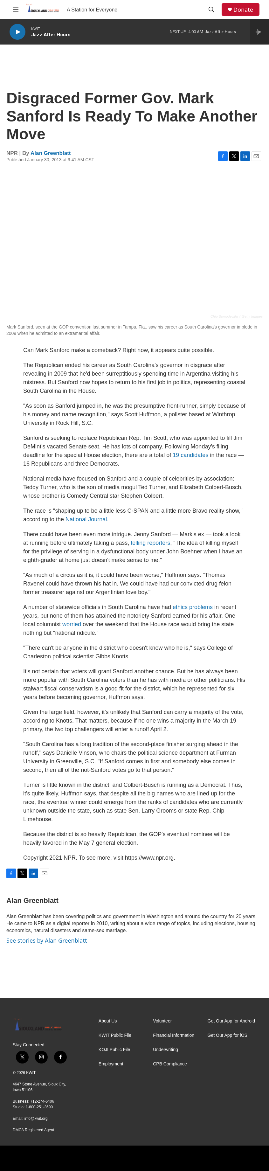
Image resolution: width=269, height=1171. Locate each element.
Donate (243, 9)
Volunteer (162, 1021)
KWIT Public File (115, 1035)
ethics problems (193, 607)
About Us (108, 1021)
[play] (17, 32)
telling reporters (150, 543)
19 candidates (190, 455)
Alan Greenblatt (51, 153)
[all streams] (259, 32)
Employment (111, 1064)
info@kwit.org (36, 1118)
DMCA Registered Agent (33, 1130)
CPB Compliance (170, 1064)
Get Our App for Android (231, 1021)
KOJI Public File (114, 1049)
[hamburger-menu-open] (16, 9)
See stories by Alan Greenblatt (46, 940)
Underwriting (165, 1049)
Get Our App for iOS (227, 1035)
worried (71, 624)
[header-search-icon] (211, 9)
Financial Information (173, 1035)
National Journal (86, 519)
